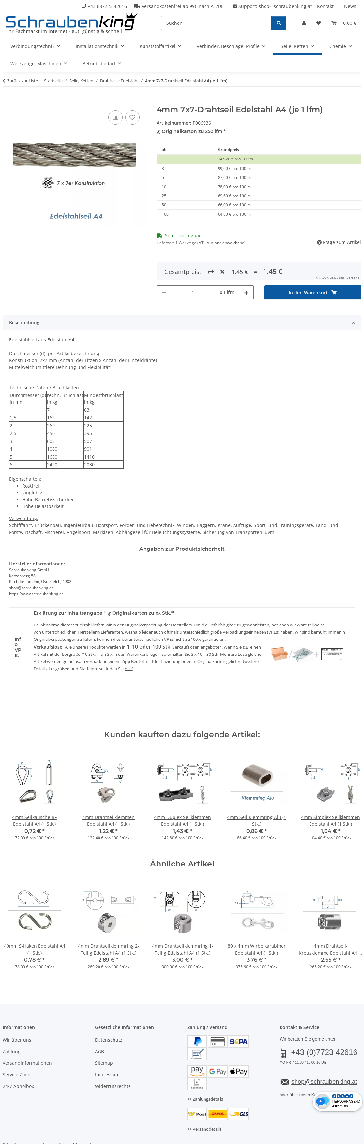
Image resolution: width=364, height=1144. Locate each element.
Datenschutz (108, 1016)
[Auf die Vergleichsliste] (115, 117)
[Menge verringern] (164, 269)
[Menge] (193, 269)
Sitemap (104, 1039)
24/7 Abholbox (18, 1062)
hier (128, 645)
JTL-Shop (333, 1137)
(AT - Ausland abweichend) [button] (221, 243)
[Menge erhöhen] (246, 269)
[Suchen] (216, 23)
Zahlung (12, 1028)
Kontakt (325, 6)
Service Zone (16, 1051)
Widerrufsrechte (113, 1062)
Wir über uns (17, 1016)
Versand (83, 1120)
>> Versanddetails (204, 1105)
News (350, 6)
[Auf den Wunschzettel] (132, 117)
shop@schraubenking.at (285, 6)
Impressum (107, 1051)
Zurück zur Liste (22, 80)
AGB (99, 1028)
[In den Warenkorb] (8, 101)
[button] (304, 23)
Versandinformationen (27, 1039)
